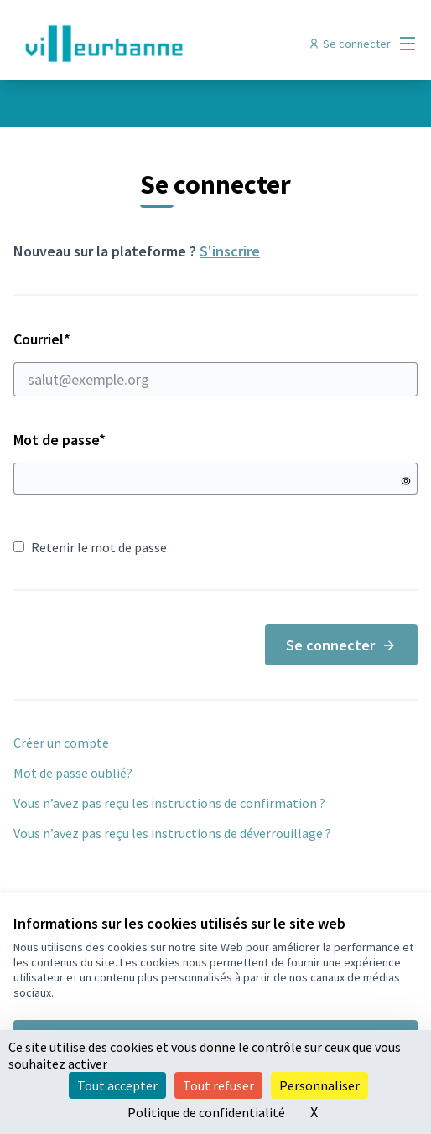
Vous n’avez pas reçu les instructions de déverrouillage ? (172, 833)
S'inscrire (230, 251)
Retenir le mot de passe (90, 547)
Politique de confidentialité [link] (206, 1112)
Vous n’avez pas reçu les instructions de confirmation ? (169, 803)
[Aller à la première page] (163, 43)
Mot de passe (59, 439)
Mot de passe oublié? (72, 772)
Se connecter (341, 645)
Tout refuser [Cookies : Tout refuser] (218, 1085)
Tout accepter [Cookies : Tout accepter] (117, 1085)
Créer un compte (61, 742)
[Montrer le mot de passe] (406, 481)
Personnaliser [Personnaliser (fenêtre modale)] (319, 1085)
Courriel (215, 362)
